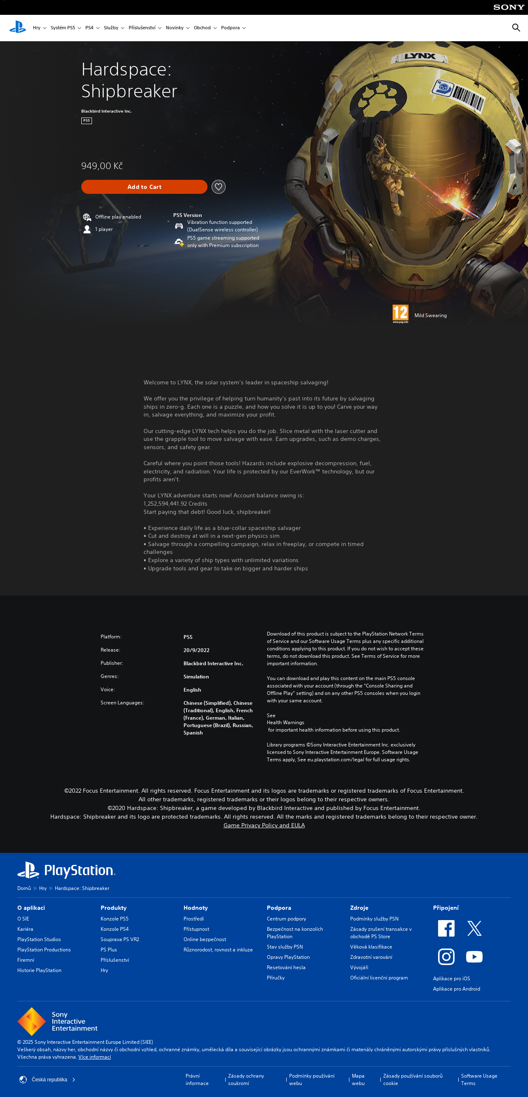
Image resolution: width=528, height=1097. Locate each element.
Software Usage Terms (479, 1079)
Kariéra (25, 928)
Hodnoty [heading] (196, 907)
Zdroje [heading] (359, 907)
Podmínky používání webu (312, 1079)
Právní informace (197, 1079)
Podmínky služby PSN (374, 918)
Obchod (202, 28)
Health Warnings (285, 722)
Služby (111, 28)
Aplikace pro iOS (451, 978)
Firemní (25, 959)
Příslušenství (142, 28)
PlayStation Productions (44, 949)
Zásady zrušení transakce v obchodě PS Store (381, 932)
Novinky (175, 28)
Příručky (276, 977)
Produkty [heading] (114, 907)
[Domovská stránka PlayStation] (17, 28)
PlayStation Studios (39, 939)
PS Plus (109, 949)
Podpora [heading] (279, 907)
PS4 (89, 28)
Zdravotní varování (371, 956)
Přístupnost (196, 928)
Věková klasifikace (371, 946)
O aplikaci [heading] (31, 907)
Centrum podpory (286, 918)
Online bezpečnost (205, 939)
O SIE (23, 918)
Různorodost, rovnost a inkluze (218, 949)
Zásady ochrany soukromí (246, 1079)
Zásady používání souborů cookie (413, 1079)
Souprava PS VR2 (120, 939)
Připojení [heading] (446, 907)
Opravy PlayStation (288, 956)
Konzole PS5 (115, 918)
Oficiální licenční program (379, 977)
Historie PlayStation (39, 970)
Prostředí (194, 918)
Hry (36, 28)
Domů (24, 888)
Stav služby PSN (285, 946)
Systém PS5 (63, 28)
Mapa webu (358, 1079)
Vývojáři (359, 967)
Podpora (230, 28)
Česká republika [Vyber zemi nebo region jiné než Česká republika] (47, 1079)
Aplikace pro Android (456, 988)
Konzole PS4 (115, 928)
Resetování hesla (286, 967)
